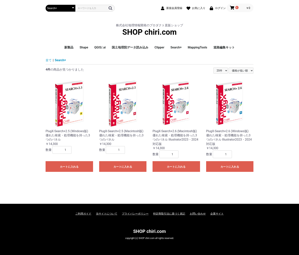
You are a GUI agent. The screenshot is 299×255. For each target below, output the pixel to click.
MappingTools (197, 47)
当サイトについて (106, 213)
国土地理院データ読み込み (130, 47)
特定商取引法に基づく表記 (169, 213)
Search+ (176, 47)
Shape (84, 47)
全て (49, 60)
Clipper (159, 47)
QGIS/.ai (100, 47)
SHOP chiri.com (149, 32)
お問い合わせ (198, 213)
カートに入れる (69, 166)
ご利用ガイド (83, 213)
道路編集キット (224, 47)
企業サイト (217, 213)
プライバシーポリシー (135, 213)
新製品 (68, 47)
